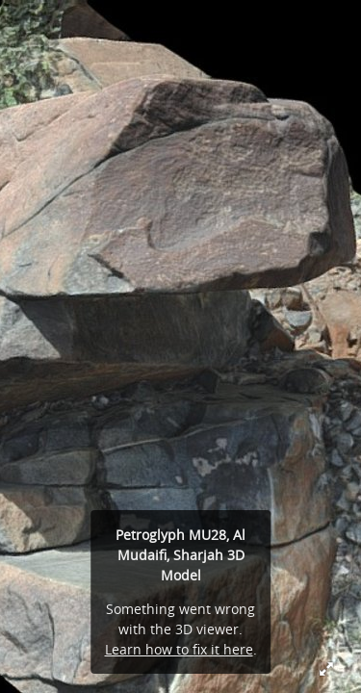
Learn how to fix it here (179, 649)
